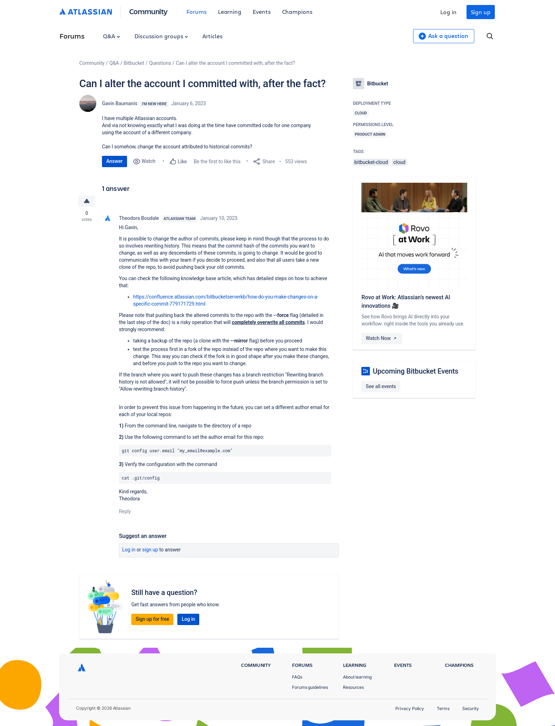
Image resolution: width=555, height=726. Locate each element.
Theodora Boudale (139, 218)
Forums (197, 11)
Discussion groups (161, 36)
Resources (353, 687)
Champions (297, 11)
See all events (381, 386)
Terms (443, 708)
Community (148, 11)
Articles (212, 36)
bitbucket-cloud (371, 162)
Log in (448, 12)
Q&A (111, 36)
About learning (357, 677)
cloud (399, 162)
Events (262, 11)
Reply (125, 511)
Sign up (481, 12)
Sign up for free (152, 619)
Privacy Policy (409, 708)
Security (470, 708)
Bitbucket (134, 63)
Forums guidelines (310, 687)
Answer (114, 161)
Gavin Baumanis (119, 103)
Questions (160, 63)
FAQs (297, 677)
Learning (229, 11)
